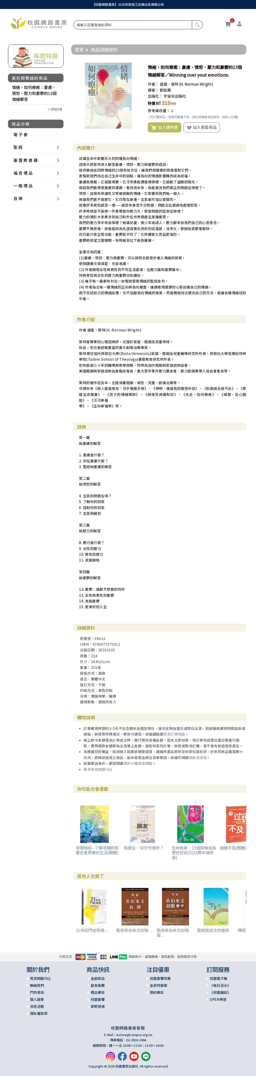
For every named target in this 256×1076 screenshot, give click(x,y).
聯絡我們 (37, 985)
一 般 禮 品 (23, 186)
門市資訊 (37, 992)
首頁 (79, 49)
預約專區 (157, 992)
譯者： (153, 90)
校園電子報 (218, 978)
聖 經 (18, 147)
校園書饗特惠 (160, 978)
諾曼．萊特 (169, 84)
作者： (153, 84)
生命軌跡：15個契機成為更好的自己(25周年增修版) (194, 852)
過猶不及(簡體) (233, 848)
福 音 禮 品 (23, 173)
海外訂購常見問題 (138, 763)
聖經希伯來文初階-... (134, 930)
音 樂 (18, 198)
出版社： (155, 96)
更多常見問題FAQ (98, 769)
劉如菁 (165, 90)
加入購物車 (164, 127)
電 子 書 (21, 134)
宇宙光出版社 (175, 96)
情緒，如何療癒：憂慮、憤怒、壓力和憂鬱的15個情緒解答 (34, 93)
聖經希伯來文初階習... (173, 932)
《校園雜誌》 (220, 992)
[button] (137, 67)
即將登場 (98, 1006)
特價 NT (154, 103)
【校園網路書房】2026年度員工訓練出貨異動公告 (128, 4)
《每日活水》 (220, 985)
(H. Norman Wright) (196, 84)
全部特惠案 (158, 985)
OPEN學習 (218, 999)
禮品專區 (98, 992)
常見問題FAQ (40, 978)
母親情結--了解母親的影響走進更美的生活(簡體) (97, 850)
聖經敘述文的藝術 (213, 930)
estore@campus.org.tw (134, 1034)
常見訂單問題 (174, 734)
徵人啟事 (37, 999)
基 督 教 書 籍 (26, 160)
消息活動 (37, 1006)
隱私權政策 (39, 1013)
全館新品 (98, 978)
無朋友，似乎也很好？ (144, 848)
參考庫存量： (159, 110)
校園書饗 (98, 999)
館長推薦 (98, 985)
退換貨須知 (198, 757)
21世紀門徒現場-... (92, 930)
